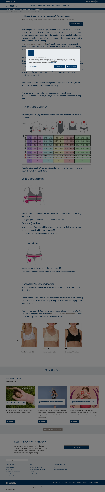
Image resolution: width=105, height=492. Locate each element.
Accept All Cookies (71, 66)
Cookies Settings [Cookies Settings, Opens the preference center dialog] (33, 66)
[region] (53, 60)
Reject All (59, 66)
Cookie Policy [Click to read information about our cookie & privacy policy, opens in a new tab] (54, 62)
